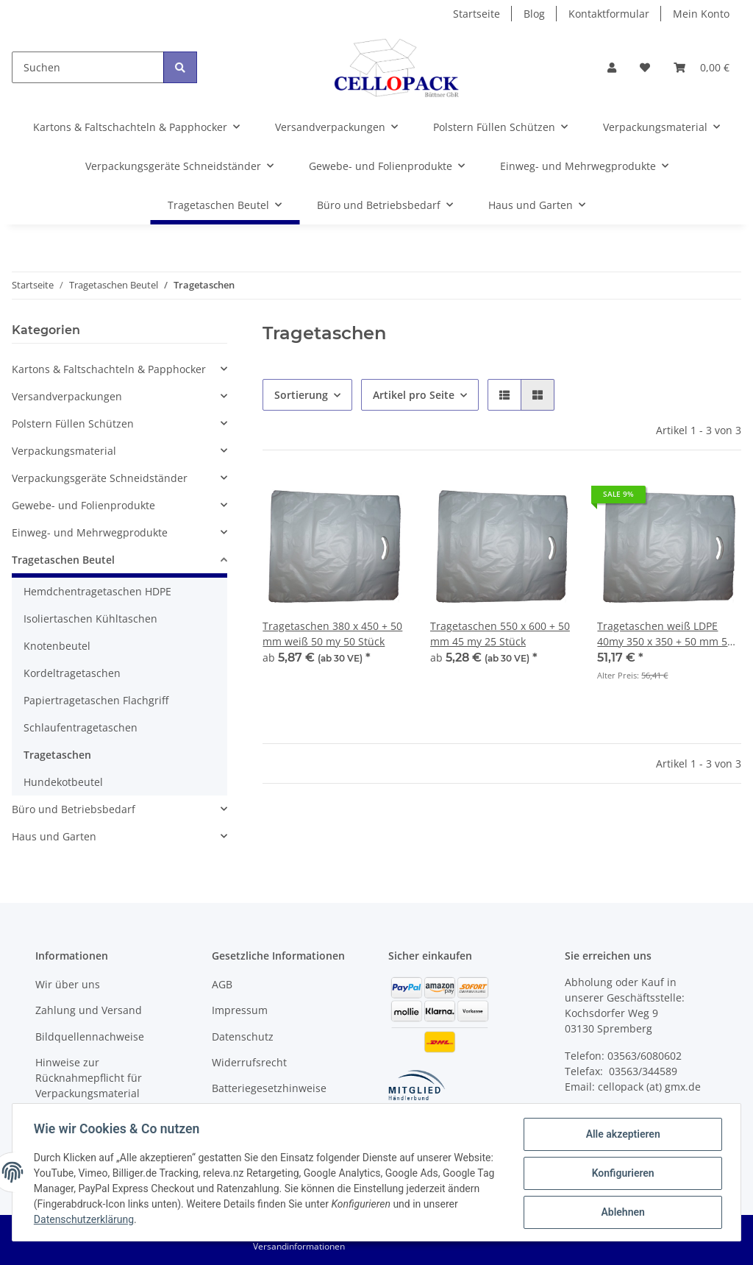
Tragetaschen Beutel (63, 560)
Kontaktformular (608, 14)
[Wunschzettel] (645, 67)
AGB (222, 984)
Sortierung (301, 395)
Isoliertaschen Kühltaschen (90, 619)
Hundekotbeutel (63, 782)
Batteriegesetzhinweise (269, 1088)
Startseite (476, 14)
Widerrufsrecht (249, 1062)
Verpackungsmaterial (64, 451)
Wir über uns (67, 984)
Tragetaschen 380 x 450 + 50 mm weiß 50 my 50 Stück (332, 633)
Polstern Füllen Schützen (73, 423)
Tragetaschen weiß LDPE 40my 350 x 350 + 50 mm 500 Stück (668, 634)
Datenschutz (243, 1036)
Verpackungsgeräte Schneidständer (100, 478)
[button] (612, 67)
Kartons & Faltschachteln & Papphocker (109, 369)
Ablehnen (620, 1213)
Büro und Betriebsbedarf (73, 809)
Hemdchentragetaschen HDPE (97, 591)
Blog (534, 14)
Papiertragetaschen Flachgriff (96, 700)
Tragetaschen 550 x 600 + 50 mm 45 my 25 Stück (500, 633)
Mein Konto (701, 14)
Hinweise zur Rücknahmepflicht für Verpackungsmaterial (88, 1077)
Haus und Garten (54, 836)
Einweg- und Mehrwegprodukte (90, 532)
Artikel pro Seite (413, 395)
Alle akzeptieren (620, 1136)
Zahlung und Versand (88, 1010)
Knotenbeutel (57, 646)
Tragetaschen (57, 755)
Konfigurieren (620, 1174)
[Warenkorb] (701, 67)
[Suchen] (88, 67)
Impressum (240, 1010)
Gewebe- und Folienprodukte (83, 505)
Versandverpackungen (67, 396)
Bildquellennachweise (89, 1036)
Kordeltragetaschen (72, 673)
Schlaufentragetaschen (81, 727)
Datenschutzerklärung (134, 1221)
